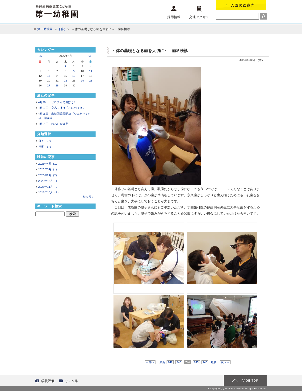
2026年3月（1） (48, 169)
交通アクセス (199, 12)
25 (90, 80)
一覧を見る (87, 197)
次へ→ (225, 362)
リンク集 (71, 381)
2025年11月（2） (49, 186)
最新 (162, 362)
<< (40, 56)
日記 (62, 29)
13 (48, 75)
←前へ (150, 362)
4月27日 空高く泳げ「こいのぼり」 (61, 107)
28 (57, 85)
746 (205, 362)
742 (170, 362)
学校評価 (48, 381)
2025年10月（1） (49, 192)
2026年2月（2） (48, 175)
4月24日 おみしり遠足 (53, 123)
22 (65, 80)
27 (48, 85)
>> (90, 56)
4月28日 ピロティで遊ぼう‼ (56, 102)
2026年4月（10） (49, 163)
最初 (214, 362)
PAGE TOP (249, 380)
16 (74, 75)
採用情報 (173, 12)
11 (90, 71)
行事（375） (46, 146)
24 (82, 80)
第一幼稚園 (45, 29)
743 (179, 362)
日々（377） (46, 140)
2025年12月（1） (49, 180)
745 (196, 362)
